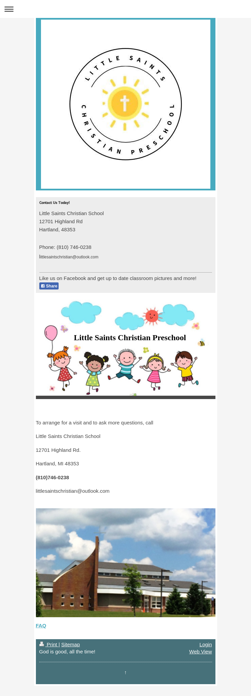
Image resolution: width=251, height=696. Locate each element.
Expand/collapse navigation (125, 9)
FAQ (41, 625)
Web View (200, 651)
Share (49, 286)
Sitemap (70, 644)
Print (49, 644)
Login (206, 644)
